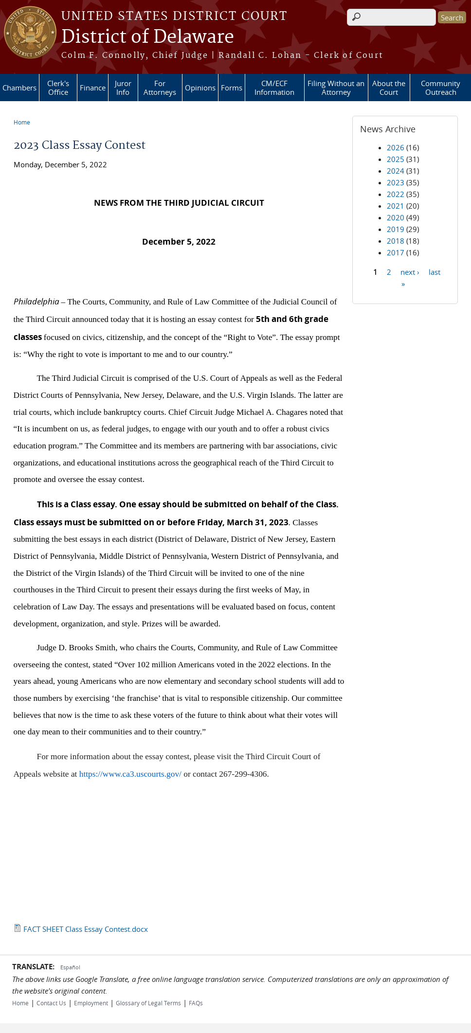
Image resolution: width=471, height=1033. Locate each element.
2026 (395, 147)
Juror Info (123, 87)
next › (409, 271)
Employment (91, 1003)
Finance (93, 87)
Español (70, 967)
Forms (231, 87)
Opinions (200, 87)
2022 (395, 194)
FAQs (196, 1003)
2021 (395, 206)
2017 (395, 252)
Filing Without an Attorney (336, 87)
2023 (395, 182)
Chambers (19, 87)
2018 (395, 241)
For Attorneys (160, 87)
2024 (395, 171)
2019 (395, 229)
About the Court (388, 87)
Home (22, 122)
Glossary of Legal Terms (148, 1003)
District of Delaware (147, 37)
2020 (395, 217)
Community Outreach (440, 87)
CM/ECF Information (274, 87)
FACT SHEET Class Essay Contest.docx (85, 929)
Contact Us (51, 1003)
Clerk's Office (58, 87)
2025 (395, 159)
